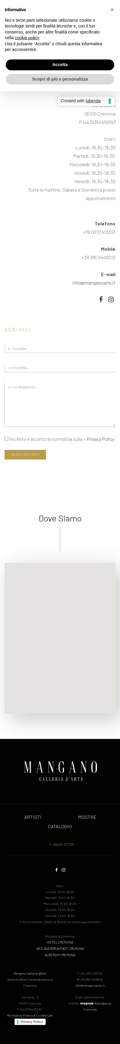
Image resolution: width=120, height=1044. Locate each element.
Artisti (32, 817)
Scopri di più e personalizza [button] (60, 79)
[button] (112, 9)
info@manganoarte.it (94, 282)
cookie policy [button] (27, 37)
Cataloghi (60, 826)
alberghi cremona (60, 955)
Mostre (87, 817)
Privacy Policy (100, 439)
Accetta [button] (60, 64)
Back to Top (61, 844)
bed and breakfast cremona (60, 948)
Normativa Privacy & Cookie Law (30, 1015)
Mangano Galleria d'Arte (30, 979)
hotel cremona (60, 942)
